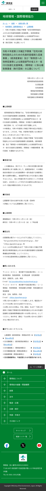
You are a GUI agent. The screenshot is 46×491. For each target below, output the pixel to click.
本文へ (10, 9)
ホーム (5, 23)
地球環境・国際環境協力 (14, 26)
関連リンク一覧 (21, 436)
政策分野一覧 (23, 23)
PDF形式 (38, 335)
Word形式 (9, 338)
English (34, 9)
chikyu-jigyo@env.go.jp (18, 297)
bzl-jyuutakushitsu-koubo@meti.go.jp (23, 281)
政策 (13, 23)
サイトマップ (21, 430)
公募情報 (30, 26)
